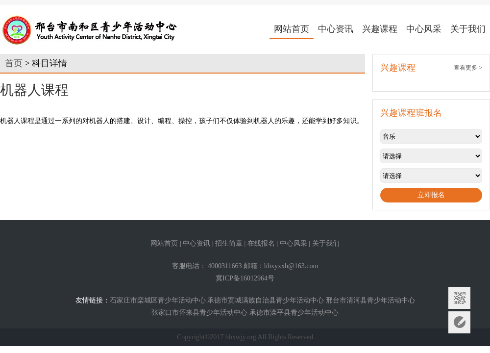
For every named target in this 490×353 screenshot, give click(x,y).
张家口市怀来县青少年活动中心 (199, 312)
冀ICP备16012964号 (245, 278)
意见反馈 (459, 322)
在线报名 (261, 243)
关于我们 (468, 29)
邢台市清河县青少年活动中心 (370, 300)
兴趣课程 (379, 29)
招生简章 (229, 243)
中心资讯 (335, 29)
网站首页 (291, 29)
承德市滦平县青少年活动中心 (294, 312)
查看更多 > (468, 67)
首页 (14, 63)
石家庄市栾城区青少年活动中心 (158, 300)
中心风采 (423, 29)
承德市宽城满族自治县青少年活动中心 (265, 300)
